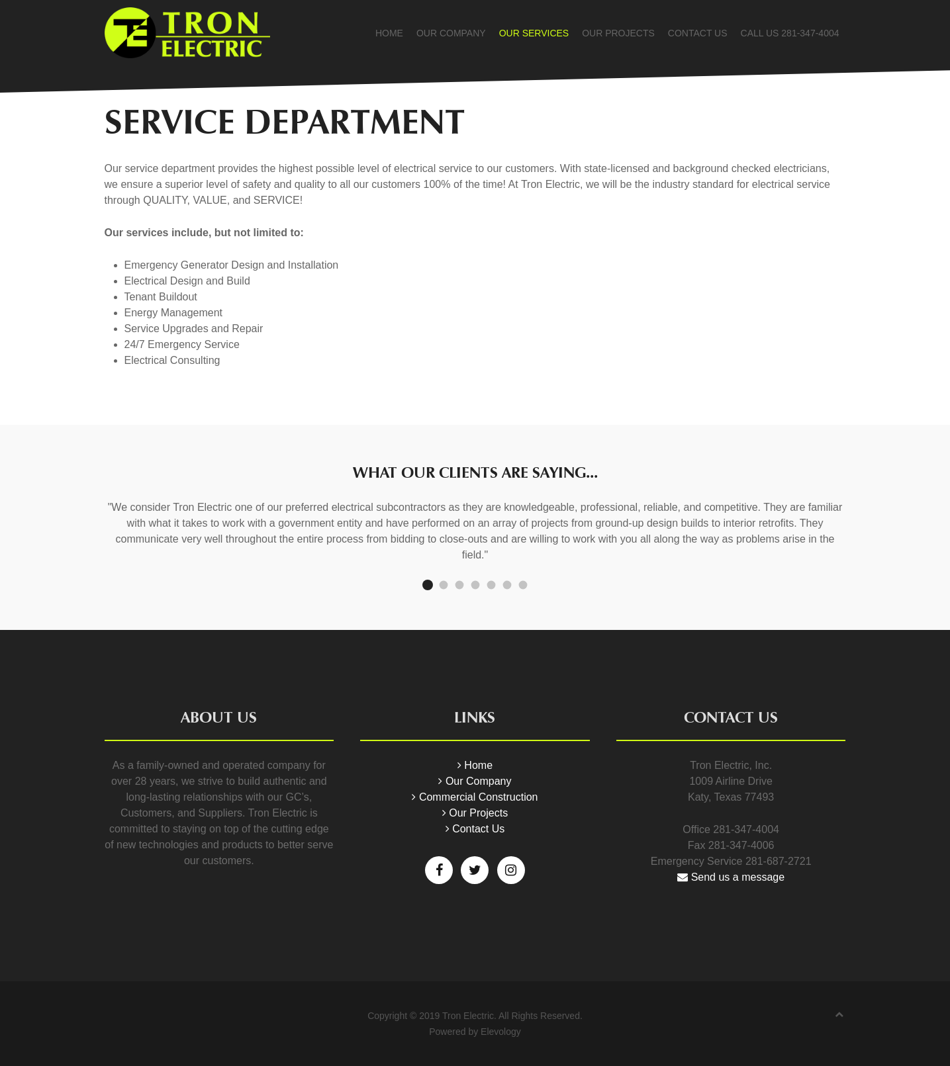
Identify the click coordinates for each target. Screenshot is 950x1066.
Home (389, 33)
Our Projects (618, 33)
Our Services (534, 33)
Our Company (451, 33)
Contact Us (698, 33)
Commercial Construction (475, 797)
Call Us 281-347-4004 (790, 33)
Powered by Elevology (475, 1031)
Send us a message (730, 877)
